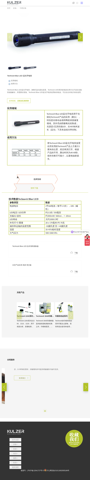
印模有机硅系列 (61, 316)
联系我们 (22, 392)
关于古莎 (15, 440)
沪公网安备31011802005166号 (58, 470)
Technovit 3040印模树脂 (46, 316)
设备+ (15, 8)
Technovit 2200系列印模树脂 (28, 316)
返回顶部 (15, 467)
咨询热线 (19, 101)
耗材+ (15, 449)
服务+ (15, 458)
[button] (80, 37)
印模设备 (23, 8)
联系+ (15, 463)
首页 (8, 8)
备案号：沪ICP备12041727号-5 (32, 470)
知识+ (15, 453)
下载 (76, 253)
